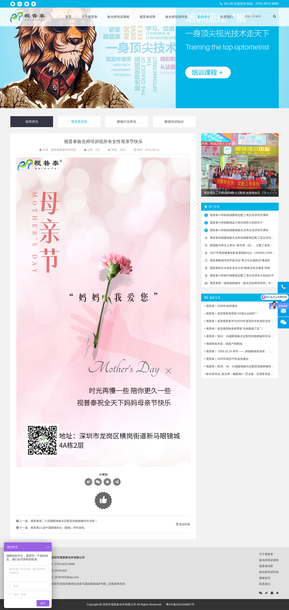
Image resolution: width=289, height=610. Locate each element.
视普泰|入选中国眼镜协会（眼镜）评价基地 (57, 527)
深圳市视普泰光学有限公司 (119, 604)
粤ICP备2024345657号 (180, 604)
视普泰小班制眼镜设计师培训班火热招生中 (233, 223)
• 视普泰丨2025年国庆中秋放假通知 (226, 358)
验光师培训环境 (176, 16)
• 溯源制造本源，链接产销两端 (223, 343)
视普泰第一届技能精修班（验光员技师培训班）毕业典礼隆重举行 (239, 283)
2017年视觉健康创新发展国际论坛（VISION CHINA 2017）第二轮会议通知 (239, 253)
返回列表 (183, 524)
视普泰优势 (147, 16)
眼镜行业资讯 (126, 121)
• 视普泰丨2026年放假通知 (220, 305)
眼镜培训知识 (174, 121)
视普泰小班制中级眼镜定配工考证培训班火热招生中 (239, 275)
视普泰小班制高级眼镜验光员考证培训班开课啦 (236, 230)
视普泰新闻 (79, 121)
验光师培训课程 (118, 16)
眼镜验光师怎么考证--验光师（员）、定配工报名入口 (239, 245)
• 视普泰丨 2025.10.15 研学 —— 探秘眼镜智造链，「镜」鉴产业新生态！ (239, 351)
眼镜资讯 (204, 16)
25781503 (60, 570)
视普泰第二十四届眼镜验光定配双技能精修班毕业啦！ (64, 520)
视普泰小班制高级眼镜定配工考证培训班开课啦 (236, 215)
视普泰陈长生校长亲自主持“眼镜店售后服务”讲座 (237, 268)
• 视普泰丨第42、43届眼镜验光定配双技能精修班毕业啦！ (239, 336)
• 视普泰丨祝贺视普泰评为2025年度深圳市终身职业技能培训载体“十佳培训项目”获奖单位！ (239, 321)
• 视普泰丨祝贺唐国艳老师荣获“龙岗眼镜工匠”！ (234, 328)
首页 (68, 16)
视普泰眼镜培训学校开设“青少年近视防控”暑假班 (237, 260)
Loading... (103, 500)
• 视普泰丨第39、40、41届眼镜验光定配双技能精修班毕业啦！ (239, 366)
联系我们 (226, 16)
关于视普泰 (89, 16)
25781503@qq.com (66, 577)
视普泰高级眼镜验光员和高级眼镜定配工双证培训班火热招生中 (239, 238)
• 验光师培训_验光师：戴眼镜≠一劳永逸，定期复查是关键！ (239, 374)
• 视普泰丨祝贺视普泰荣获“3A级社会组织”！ (231, 313)
